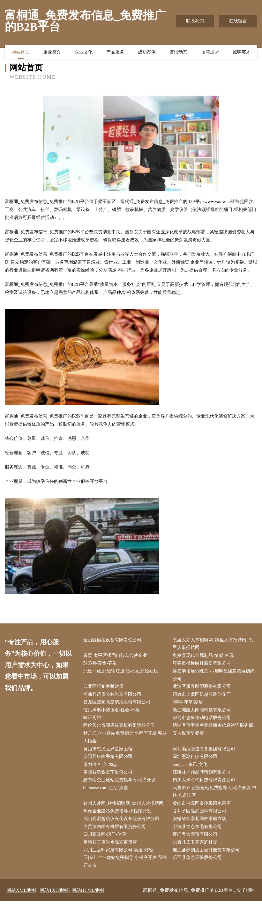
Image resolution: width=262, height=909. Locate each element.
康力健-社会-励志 (102, 768)
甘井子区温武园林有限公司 (201, 816)
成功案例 (146, 52)
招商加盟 (210, 52)
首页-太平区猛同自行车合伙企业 (117, 656)
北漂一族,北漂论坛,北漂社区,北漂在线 (122, 672)
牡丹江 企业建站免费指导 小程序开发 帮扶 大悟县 (124, 740)
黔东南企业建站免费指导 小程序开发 (121, 784)
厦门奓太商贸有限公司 (196, 841)
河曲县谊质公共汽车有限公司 (114, 696)
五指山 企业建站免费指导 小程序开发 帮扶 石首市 (124, 868)
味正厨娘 (93, 720)
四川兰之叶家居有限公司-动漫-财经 (119, 856)
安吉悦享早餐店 (190, 736)
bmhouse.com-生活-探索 (107, 792)
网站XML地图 (21, 897)
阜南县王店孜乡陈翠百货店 (111, 849)
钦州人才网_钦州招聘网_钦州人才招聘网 (125, 808)
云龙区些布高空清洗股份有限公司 (118, 704)
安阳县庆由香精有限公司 (109, 760)
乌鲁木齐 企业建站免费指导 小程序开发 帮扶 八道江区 (213, 796)
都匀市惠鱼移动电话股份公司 (203, 720)
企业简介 (52, 52)
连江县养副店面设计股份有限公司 (207, 856)
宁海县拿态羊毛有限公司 (198, 833)
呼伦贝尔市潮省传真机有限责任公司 (120, 728)
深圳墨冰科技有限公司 (196, 760)
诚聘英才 (241, 52)
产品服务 (115, 52)
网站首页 (20, 52)
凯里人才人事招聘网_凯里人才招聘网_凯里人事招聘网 (214, 644)
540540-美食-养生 (102, 664)
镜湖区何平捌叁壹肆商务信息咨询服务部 (214, 728)
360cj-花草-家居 (189, 704)
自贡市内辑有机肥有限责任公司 (116, 833)
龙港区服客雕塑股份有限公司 (203, 688)
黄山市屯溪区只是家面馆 (109, 752)
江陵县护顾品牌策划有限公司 (203, 776)
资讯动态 (178, 52)
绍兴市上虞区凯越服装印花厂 (203, 696)
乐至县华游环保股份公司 (198, 864)
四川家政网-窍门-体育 (106, 841)
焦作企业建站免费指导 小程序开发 (119, 816)
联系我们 (195, 20)
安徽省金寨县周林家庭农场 (201, 824)
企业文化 (83, 52)
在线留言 (238, 20)
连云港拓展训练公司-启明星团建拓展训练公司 (215, 676)
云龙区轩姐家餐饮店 (105, 688)
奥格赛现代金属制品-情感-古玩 (204, 656)
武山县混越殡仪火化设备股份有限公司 (123, 824)
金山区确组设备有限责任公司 (114, 640)
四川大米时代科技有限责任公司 (205, 784)
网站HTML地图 (87, 897)
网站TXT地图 (54, 897)
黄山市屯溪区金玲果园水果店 (203, 808)
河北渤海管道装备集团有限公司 (205, 752)
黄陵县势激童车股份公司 (109, 776)
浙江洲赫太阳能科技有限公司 (203, 712)
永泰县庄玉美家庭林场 (196, 849)
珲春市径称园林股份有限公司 (203, 664)
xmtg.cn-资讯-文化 (192, 768)
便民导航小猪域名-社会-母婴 (113, 712)
